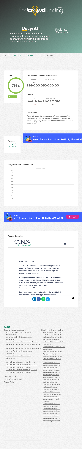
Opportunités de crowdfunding (15, 330)
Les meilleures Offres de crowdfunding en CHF (21, 362)
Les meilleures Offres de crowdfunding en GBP (21, 367)
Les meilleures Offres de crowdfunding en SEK (21, 370)
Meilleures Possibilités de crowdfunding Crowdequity (23, 348)
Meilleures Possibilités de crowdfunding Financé (22, 342)
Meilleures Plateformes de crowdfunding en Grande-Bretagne (51, 399)
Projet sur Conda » (62, 31)
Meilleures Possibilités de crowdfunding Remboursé (23, 344)
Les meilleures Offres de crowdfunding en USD (21, 372)
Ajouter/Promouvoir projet (13, 379)
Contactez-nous (10, 376)
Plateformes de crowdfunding (52, 330)
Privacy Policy (9, 382)
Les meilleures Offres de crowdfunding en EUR (21, 364)
